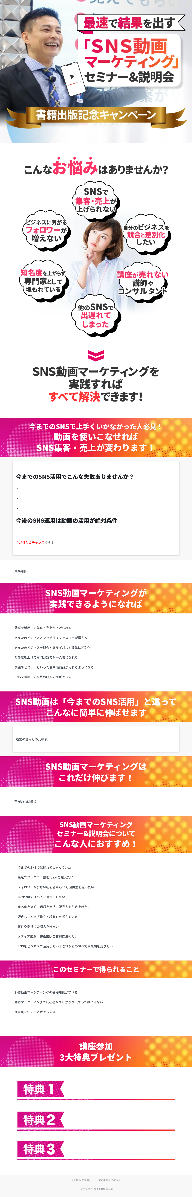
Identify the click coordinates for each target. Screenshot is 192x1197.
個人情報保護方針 (81, 1180)
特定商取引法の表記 (109, 1180)
